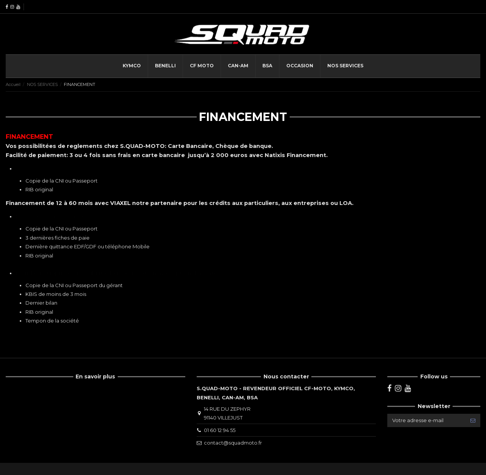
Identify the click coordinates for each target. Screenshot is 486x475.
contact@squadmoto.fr (233, 443)
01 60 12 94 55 (219, 430)
